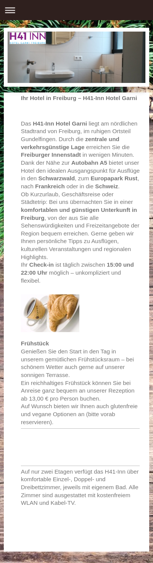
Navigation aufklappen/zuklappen (76, 10)
